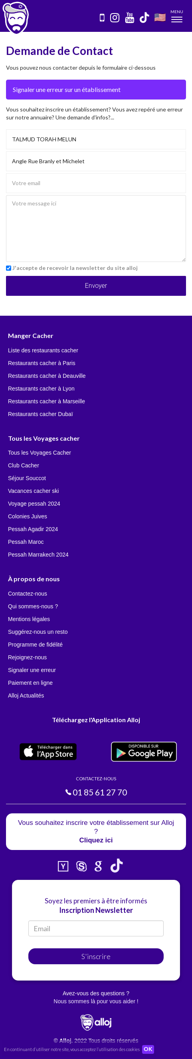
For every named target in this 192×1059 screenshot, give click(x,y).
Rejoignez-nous (27, 657)
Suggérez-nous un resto (37, 632)
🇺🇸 (160, 17)
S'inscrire (96, 956)
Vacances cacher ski (33, 491)
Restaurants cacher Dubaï (40, 414)
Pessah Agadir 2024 (33, 529)
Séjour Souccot (27, 478)
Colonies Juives (27, 516)
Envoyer (96, 285)
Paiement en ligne (30, 683)
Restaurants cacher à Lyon (41, 388)
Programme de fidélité (35, 644)
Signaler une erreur (32, 670)
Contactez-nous (27, 593)
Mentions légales (29, 619)
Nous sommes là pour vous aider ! (95, 1001)
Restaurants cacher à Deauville (47, 376)
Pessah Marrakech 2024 (38, 554)
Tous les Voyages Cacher (39, 452)
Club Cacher (23, 465)
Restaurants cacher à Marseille (46, 401)
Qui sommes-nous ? (33, 606)
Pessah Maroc (26, 542)
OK (148, 1049)
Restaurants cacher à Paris (41, 363)
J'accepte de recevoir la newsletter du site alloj (75, 267)
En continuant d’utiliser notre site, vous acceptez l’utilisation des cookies (72, 1049)
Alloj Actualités (26, 695)
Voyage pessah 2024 (34, 503)
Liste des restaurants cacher (43, 350)
